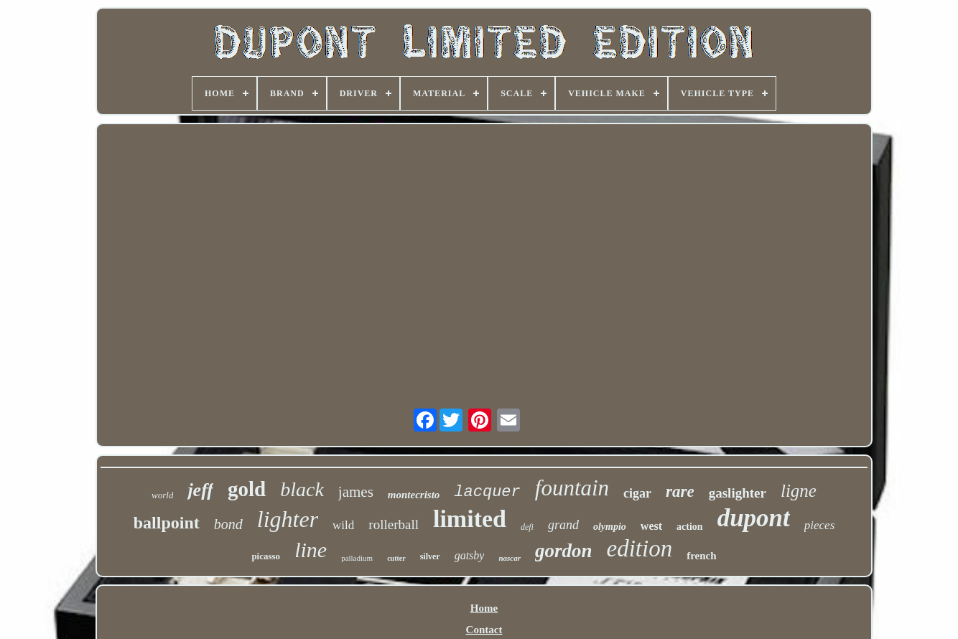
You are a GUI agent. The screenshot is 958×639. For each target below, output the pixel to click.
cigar (637, 493)
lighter (287, 519)
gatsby (470, 555)
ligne (799, 490)
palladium (357, 558)
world (162, 495)
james (355, 491)
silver (430, 556)
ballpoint (167, 522)
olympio (609, 526)
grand (563, 525)
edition (640, 548)
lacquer (487, 492)
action (689, 526)
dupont (753, 518)
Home (484, 608)
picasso (265, 556)
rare (680, 491)
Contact (484, 629)
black (302, 489)
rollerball (393, 524)
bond (228, 524)
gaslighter (737, 492)
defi (527, 527)
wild (343, 525)
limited (469, 518)
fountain (572, 487)
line (310, 549)
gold (247, 488)
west (651, 526)
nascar (509, 558)
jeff (200, 490)
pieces (819, 525)
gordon (563, 550)
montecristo (414, 494)
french (701, 555)
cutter (396, 558)
